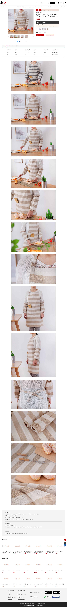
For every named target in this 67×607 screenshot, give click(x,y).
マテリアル (26, 50)
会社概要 (9, 592)
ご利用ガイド (20, 592)
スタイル (8, 52)
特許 (25, 54)
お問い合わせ (10, 599)
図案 (7, 54)
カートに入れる (40, 35)
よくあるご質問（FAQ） (21, 599)
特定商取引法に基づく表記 (22, 594)
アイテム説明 (6, 46)
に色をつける (27, 52)
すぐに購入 (49, 35)
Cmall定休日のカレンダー (12, 597)
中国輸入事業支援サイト (42, 603)
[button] (2, 546)
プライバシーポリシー (21, 597)
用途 (7, 50)
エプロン (50, 10)
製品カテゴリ (9, 49)
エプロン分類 (46, 49)
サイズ (45, 50)
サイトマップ (10, 594)
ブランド (45, 52)
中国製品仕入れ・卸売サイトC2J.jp (31, 603)
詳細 (56, 26)
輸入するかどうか (27, 49)
